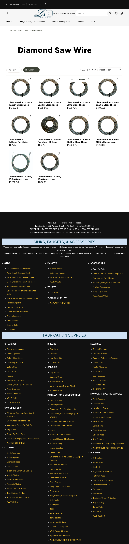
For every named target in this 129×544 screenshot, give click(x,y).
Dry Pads (97, 467)
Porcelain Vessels (14, 316)
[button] (116, 13)
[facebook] (45, 4)
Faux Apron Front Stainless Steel (20, 277)
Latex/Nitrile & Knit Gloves (61, 426)
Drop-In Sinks (12, 325)
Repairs (10, 376)
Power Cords (55, 469)
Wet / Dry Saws (99, 380)
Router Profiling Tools (16, 434)
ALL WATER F (55, 303)
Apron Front (12, 273)
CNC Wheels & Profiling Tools (19, 421)
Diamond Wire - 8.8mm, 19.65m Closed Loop (20, 103)
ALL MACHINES (99, 389)
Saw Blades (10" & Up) (16, 489)
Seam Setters (55, 482)
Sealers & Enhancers (15, 380)
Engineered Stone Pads (102, 471)
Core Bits (54, 349)
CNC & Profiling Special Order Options (23, 438)
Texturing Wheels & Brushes (104, 498)
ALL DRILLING (55, 362)
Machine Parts (99, 385)
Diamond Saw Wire (36, 30)
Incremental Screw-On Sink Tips (20, 425)
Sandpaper (97, 489)
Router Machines (100, 367)
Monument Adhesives (102, 417)
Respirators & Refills (58, 478)
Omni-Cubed (55, 452)
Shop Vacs (54, 491)
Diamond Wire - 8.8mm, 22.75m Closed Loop (49, 103)
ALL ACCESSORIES (100, 296)
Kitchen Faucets (56, 268)
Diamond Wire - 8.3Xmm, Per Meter (18, 140)
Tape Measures (56, 513)
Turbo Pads (98, 507)
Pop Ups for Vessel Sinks (103, 278)
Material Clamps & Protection (62, 439)
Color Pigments (13, 354)
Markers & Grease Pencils (60, 434)
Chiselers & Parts (100, 354)
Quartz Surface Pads (101, 485)
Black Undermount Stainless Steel (21, 282)
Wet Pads (97, 511)
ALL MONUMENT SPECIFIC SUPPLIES (108, 448)
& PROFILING (19, 443)
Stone (9, 394)
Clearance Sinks (25, 268)
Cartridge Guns (56, 405)
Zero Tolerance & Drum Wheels (63, 386)
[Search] (94, 13)
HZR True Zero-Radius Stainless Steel (22, 298)
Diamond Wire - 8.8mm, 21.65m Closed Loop (107, 140)
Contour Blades (13, 462)
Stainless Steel (24, 273)
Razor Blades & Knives (59, 473)
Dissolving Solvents (15, 362)
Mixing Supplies (56, 448)
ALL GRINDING (56, 390)
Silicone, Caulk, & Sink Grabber (19, 385)
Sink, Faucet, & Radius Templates (64, 495)
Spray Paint (98, 426)
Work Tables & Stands (59, 531)
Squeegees (54, 504)
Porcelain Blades (14, 484)
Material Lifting (56, 443)
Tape (52, 509)
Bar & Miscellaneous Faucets (62, 277)
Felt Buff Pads (99, 476)
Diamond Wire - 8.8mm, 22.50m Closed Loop (78, 140)
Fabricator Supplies (16, 30)
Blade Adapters (13, 453)
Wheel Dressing (56, 381)
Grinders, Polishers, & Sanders (105, 358)
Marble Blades (13, 475)
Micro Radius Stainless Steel (18, 286)
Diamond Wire (12, 466)
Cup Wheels (55, 372)
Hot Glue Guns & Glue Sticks (62, 421)
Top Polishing (98, 439)
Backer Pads (98, 462)
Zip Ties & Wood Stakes (60, 536)
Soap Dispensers (100, 291)
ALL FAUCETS (55, 282)
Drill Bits (53, 354)
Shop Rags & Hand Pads (60, 487)
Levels (52, 430)
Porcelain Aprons (14, 303)
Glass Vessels (12, 321)
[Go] (110, 13)
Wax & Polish (12, 398)
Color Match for (100, 274)
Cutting (26, 30)
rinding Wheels (57, 377)
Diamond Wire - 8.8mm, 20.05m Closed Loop (107, 103)
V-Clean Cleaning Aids (59, 527)
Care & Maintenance (15, 349)
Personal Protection (58, 464)
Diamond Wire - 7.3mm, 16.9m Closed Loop (20, 177)
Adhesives (16, 394)
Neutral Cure (98, 421)
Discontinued (12, 268)
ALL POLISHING (99, 516)
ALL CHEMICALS (13, 402)
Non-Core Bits (56, 358)
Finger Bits (11, 430)
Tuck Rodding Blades (16, 493)
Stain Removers (13, 389)
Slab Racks (54, 500)
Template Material (57, 518)
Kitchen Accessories (101, 287)
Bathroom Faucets (57, 273)
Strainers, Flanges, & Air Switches (107, 282)
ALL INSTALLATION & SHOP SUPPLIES (65, 540)
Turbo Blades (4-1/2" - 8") (18, 497)
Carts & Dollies (56, 400)
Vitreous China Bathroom (17, 312)
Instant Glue (12, 367)
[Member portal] (7, 13)
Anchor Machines (100, 349)
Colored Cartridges (15, 358)
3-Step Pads (98, 458)
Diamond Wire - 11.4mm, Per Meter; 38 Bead (49, 140)
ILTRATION (65, 303)
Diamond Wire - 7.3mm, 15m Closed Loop (49, 177)
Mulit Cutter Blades (15, 480)
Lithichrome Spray (100, 408)
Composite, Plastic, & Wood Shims (64, 409)
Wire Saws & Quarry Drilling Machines (108, 444)
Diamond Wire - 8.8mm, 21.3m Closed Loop (78, 103)
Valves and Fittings (58, 522)
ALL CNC (10, 443)
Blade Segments (13, 457)
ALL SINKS (11, 329)
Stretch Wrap (98, 435)
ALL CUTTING (12, 502)
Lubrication (11, 371)
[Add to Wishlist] (29, 79)
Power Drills (98, 362)
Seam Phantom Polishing (103, 480)
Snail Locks (97, 494)
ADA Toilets (55, 292)
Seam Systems (99, 376)
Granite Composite (15, 307)
